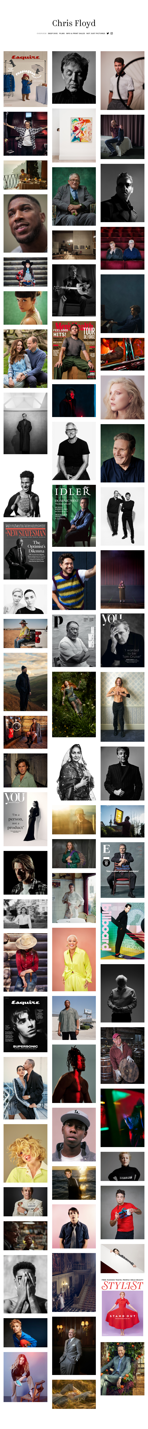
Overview (41, 33)
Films (62, 33)
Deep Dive (53, 33)
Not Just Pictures (96, 33)
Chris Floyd (74, 24)
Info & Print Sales (75, 33)
